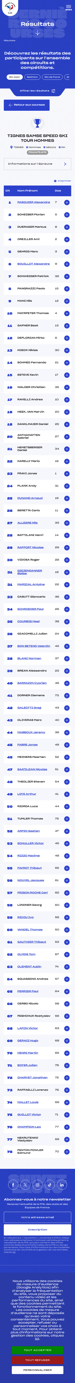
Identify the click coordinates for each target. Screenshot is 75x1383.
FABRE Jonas (27, 745)
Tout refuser (37, 1360)
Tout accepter (37, 1350)
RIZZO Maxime (28, 856)
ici (14, 1252)
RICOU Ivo (25, 917)
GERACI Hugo (27, 1041)
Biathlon (32, 77)
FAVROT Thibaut (29, 868)
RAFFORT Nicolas (30, 547)
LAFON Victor (27, 1028)
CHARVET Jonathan (32, 1078)
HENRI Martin (27, 1053)
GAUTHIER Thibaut (31, 942)
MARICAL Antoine (31, 584)
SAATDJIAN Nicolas (32, 769)
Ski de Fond (52, 77)
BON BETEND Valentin (33, 646)
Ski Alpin (14, 77)
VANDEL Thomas (30, 930)
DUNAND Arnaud (30, 498)
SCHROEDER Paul (30, 609)
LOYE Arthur (26, 794)
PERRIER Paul (27, 991)
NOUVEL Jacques (30, 880)
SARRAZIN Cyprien (32, 683)
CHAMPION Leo (29, 1127)
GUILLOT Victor (29, 1115)
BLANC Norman (29, 658)
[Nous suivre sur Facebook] (13, 1185)
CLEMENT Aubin (29, 967)
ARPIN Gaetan (28, 831)
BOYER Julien (27, 1065)
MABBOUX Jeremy (31, 732)
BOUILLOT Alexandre (33, 264)
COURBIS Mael (28, 621)
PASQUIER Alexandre (33, 202)
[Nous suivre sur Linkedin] (62, 1185)
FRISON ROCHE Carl (32, 893)
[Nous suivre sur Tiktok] (50, 1185)
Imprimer (62, 181)
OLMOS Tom (26, 954)
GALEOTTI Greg (29, 708)
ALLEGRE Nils (27, 523)
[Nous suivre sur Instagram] (38, 1185)
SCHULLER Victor (30, 843)
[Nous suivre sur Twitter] (25, 1185)
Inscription (37, 1229)
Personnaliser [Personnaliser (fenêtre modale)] (37, 1370)
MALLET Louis (27, 1102)
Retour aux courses (27, 105)
